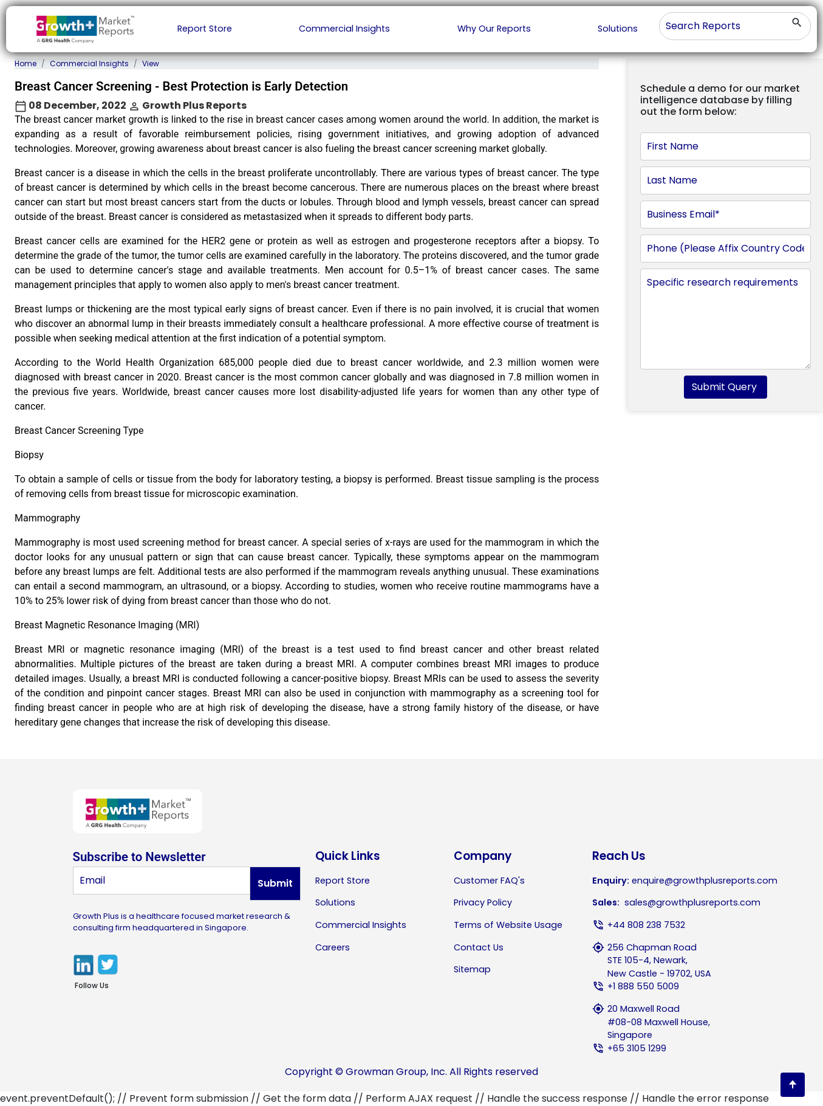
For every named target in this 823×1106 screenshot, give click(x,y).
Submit (275, 883)
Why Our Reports (494, 28)
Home (25, 63)
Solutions (618, 28)
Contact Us (479, 947)
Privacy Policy (483, 902)
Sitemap (472, 969)
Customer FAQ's (489, 880)
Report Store (204, 28)
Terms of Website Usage (508, 925)
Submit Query (725, 387)
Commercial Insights (344, 28)
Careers (332, 947)
